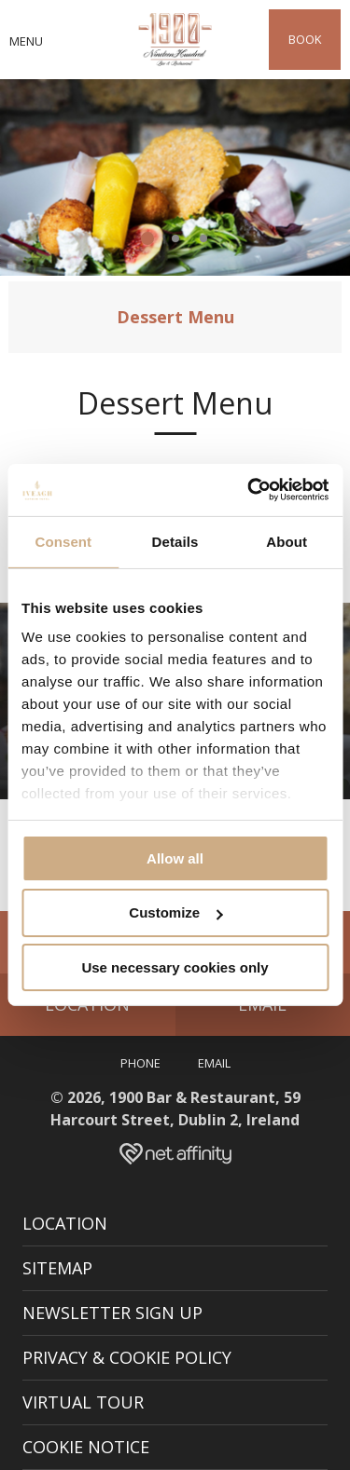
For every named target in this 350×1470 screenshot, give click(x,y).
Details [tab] (175, 541)
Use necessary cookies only (174, 967)
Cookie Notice (85, 1447)
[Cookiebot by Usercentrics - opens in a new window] (249, 490)
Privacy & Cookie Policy (126, 1357)
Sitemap (57, 1268)
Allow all (175, 857)
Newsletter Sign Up (112, 1312)
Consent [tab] (63, 541)
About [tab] (286, 541)
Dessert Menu (175, 317)
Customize (175, 912)
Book (304, 39)
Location (64, 1223)
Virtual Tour (83, 1402)
